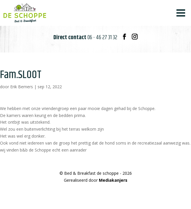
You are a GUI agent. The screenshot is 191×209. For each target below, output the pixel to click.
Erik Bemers (21, 86)
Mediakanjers (113, 180)
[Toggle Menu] (181, 13)
